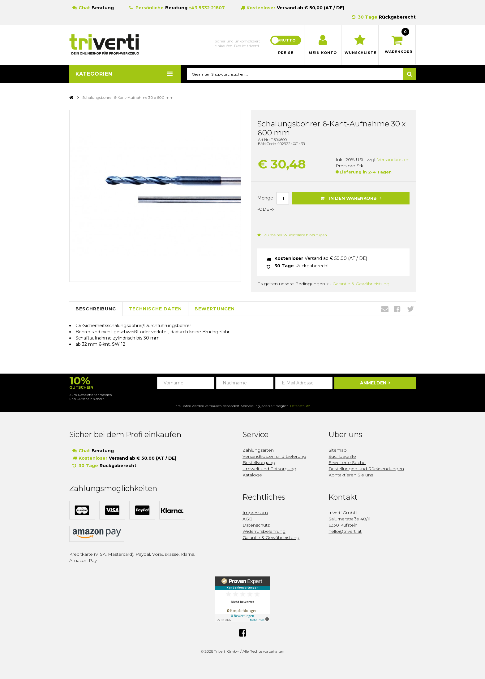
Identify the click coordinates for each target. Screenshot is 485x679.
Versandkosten (393, 160)
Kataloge (252, 475)
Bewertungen (215, 309)
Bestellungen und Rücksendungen (366, 469)
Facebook (397, 309)
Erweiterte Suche (347, 463)
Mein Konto (323, 52)
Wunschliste (360, 52)
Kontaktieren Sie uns (350, 475)
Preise (286, 52)
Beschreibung (95, 309)
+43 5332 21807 (207, 8)
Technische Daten (155, 309)
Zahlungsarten (258, 450)
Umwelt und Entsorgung (269, 469)
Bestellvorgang (258, 463)
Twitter (410, 309)
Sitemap (337, 450)
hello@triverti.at (345, 531)
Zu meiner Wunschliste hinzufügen (292, 235)
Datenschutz (300, 406)
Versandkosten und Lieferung (274, 456)
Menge (265, 198)
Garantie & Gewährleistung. (361, 284)
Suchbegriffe (342, 456)
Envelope (384, 309)
